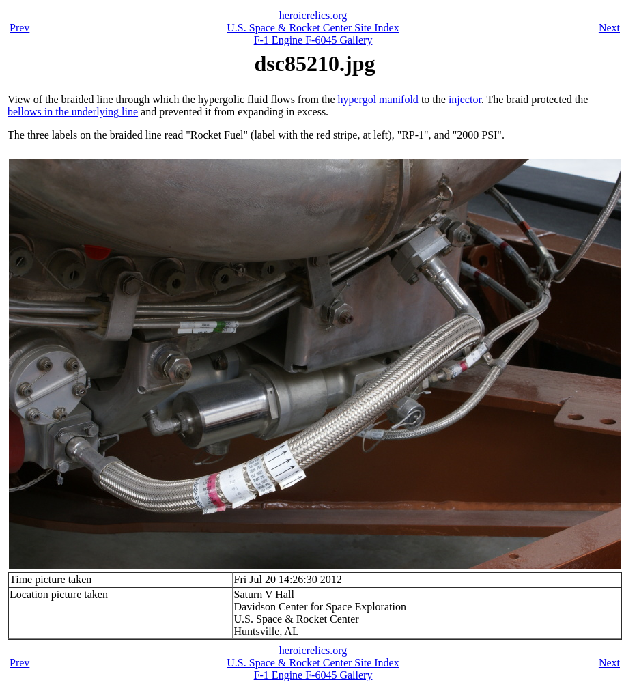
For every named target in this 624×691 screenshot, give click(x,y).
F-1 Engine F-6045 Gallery (313, 40)
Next (609, 27)
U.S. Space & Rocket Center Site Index (313, 27)
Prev (19, 27)
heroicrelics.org (313, 15)
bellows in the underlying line (73, 111)
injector (465, 99)
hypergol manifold (378, 99)
